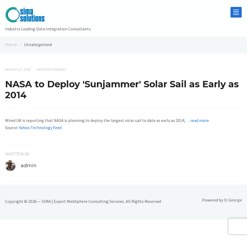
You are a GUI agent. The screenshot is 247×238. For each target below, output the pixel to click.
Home (11, 44)
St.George (233, 200)
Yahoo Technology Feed (40, 127)
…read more (197, 120)
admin (28, 166)
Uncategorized (51, 69)
